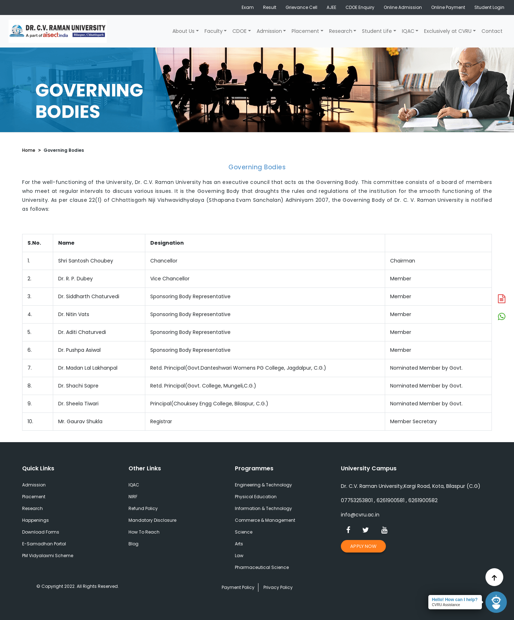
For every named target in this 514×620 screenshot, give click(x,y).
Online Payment (448, 7)
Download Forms (40, 532)
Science (243, 532)
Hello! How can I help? (455, 599)
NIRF (132, 497)
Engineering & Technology (263, 485)
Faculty (214, 31)
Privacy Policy (278, 587)
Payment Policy (238, 587)
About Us (183, 31)
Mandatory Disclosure (152, 520)
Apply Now (363, 546)
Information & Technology (263, 508)
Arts (239, 544)
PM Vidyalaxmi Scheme (47, 555)
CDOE (239, 31)
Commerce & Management (265, 520)
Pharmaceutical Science (262, 567)
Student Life (377, 31)
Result (269, 7)
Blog (133, 544)
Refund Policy (143, 508)
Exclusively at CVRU (448, 31)
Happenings (35, 520)
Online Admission (403, 7)
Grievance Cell (301, 7)
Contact (492, 31)
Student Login (489, 7)
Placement (305, 31)
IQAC (408, 31)
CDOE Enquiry (360, 7)
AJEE (331, 7)
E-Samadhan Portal (44, 544)
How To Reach (144, 532)
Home (28, 150)
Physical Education (256, 497)
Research (340, 31)
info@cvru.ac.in (360, 514)
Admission (269, 31)
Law (239, 555)
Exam (248, 7)
